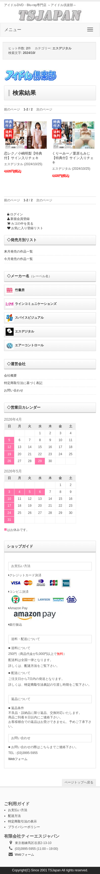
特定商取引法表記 (37, 685)
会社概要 (10, 375)
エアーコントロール (25, 345)
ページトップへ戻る (79, 782)
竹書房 (15, 290)
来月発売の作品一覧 (18, 251)
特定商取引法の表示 (22, 821)
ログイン (15, 214)
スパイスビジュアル (25, 318)
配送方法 (30, 666)
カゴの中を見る (20, 223)
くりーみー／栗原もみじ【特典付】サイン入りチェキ (73, 157)
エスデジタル (20, 332)
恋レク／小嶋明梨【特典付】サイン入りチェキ (23, 155)
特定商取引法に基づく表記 (23, 383)
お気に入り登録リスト (25, 228)
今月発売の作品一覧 (18, 259)
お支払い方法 (17, 810)
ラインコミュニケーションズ (31, 304)
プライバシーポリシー (24, 827)
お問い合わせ (13, 390)
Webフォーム (17, 759)
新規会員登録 (18, 219)
